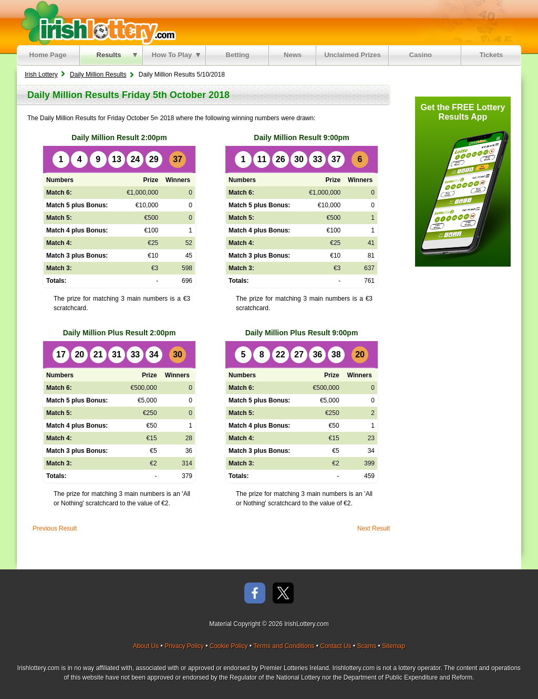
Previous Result (55, 528)
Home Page (48, 55)
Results (117, 55)
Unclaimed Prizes (352, 55)
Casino (422, 55)
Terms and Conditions (283, 646)
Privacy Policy (184, 646)
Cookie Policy (229, 646)
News (293, 55)
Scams (366, 646)
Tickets (491, 55)
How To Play (176, 55)
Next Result (373, 528)
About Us (146, 646)
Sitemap (393, 646)
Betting (238, 55)
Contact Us (335, 646)
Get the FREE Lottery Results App (463, 112)
